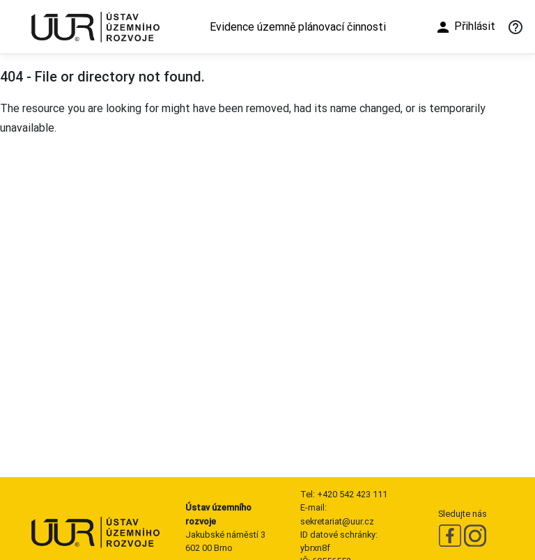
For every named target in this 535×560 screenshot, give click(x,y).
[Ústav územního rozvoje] (94, 27)
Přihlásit (465, 27)
